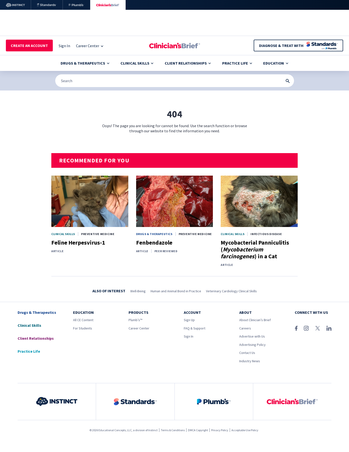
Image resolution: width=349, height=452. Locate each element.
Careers (245, 328)
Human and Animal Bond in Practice (176, 291)
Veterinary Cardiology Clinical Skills (231, 291)
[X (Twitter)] (317, 328)
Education (275, 63)
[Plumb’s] (76, 5)
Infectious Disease (266, 234)
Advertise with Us (252, 336)
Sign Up (189, 320)
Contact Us (247, 352)
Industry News (249, 361)
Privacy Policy (219, 430)
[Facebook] (296, 328)
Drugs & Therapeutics (85, 63)
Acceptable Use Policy (244, 430)
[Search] (174, 80)
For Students (82, 328)
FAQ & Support (194, 328)
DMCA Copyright (198, 430)
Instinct (153, 430)
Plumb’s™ (135, 320)
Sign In (188, 336)
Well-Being (138, 291)
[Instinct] (15, 5)
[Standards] (47, 5)
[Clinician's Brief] (108, 5)
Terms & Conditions (173, 430)
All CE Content (83, 320)
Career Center (139, 328)
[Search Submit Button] (287, 81)
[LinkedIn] (329, 328)
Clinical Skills (136, 63)
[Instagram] (306, 328)
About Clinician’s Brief (255, 320)
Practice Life (237, 63)
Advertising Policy (252, 344)
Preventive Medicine (97, 234)
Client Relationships (188, 63)
